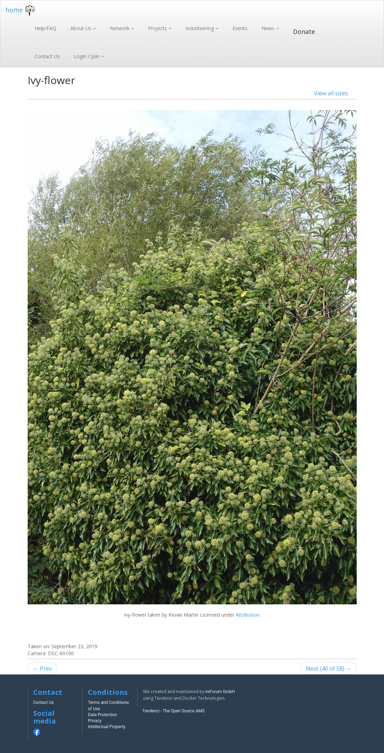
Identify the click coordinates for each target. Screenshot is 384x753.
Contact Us (47, 56)
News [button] (268, 28)
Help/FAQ (45, 28)
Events (239, 28)
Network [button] (120, 28)
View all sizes (331, 93)
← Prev (42, 668)
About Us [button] (81, 28)
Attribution (247, 614)
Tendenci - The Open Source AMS (173, 711)
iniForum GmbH (220, 692)
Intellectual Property (106, 727)
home (21, 10)
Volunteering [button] (200, 28)
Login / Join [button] (87, 56)
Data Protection (102, 715)
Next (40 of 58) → (328, 668)
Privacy (95, 721)
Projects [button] (158, 28)
